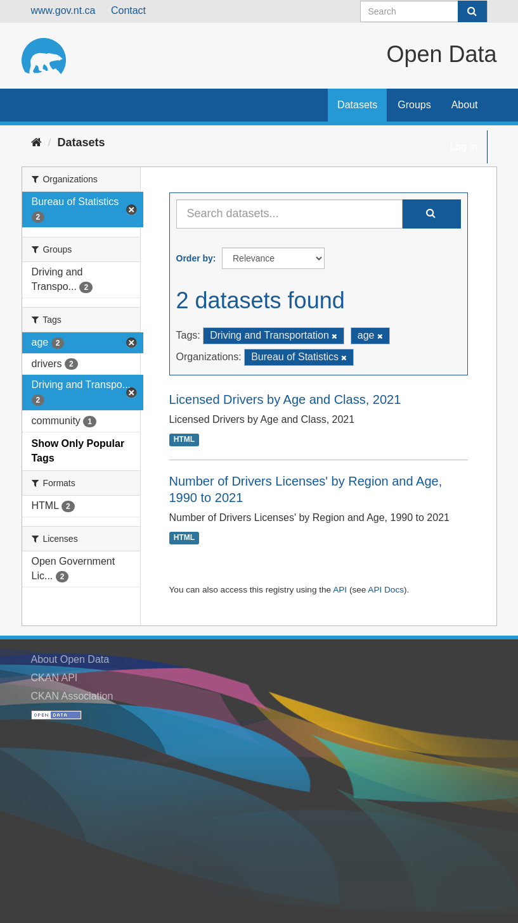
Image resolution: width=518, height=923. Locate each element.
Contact (128, 10)
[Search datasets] (424, 11)
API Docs (386, 589)
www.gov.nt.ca (63, 10)
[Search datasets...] (289, 214)
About (464, 104)
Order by (194, 258)
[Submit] (472, 11)
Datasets (357, 104)
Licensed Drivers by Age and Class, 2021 (285, 399)
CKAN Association (72, 696)
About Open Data (70, 659)
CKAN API (54, 677)
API (340, 589)
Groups (414, 104)
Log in (463, 146)
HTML (184, 440)
